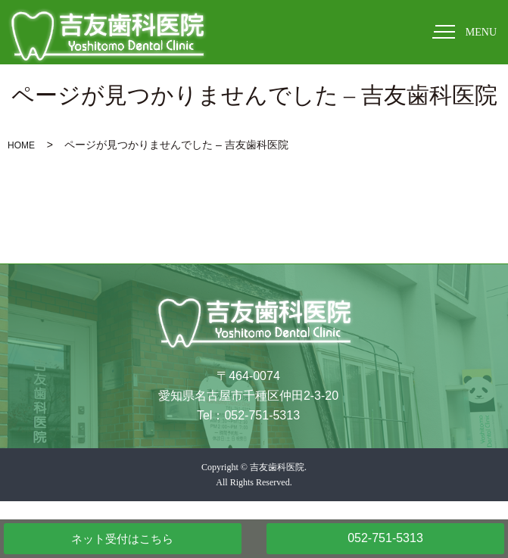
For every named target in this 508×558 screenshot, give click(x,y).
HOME (21, 145)
